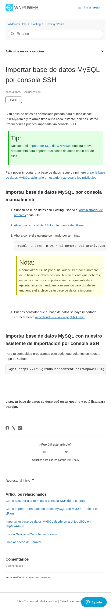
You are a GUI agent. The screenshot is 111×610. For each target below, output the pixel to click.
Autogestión (48, 601)
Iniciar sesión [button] (92, 7)
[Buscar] (55, 34)
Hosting (36, 24)
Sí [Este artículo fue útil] (44, 452)
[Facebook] (7, 428)
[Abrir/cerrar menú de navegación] (79, 7)
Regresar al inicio (20, 479)
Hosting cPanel (55, 24)
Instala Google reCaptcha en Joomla (31, 534)
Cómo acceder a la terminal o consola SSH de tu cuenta (45, 500)
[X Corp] (13, 428)
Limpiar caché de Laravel (23, 542)
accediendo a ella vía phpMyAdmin (60, 317)
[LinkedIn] (20, 428)
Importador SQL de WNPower (50, 145)
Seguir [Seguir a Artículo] (13, 99)
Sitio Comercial (27, 601)
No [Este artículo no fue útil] (66, 452)
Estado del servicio (73, 601)
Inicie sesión (13, 577)
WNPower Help (17, 24)
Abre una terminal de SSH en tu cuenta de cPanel (49, 225)
